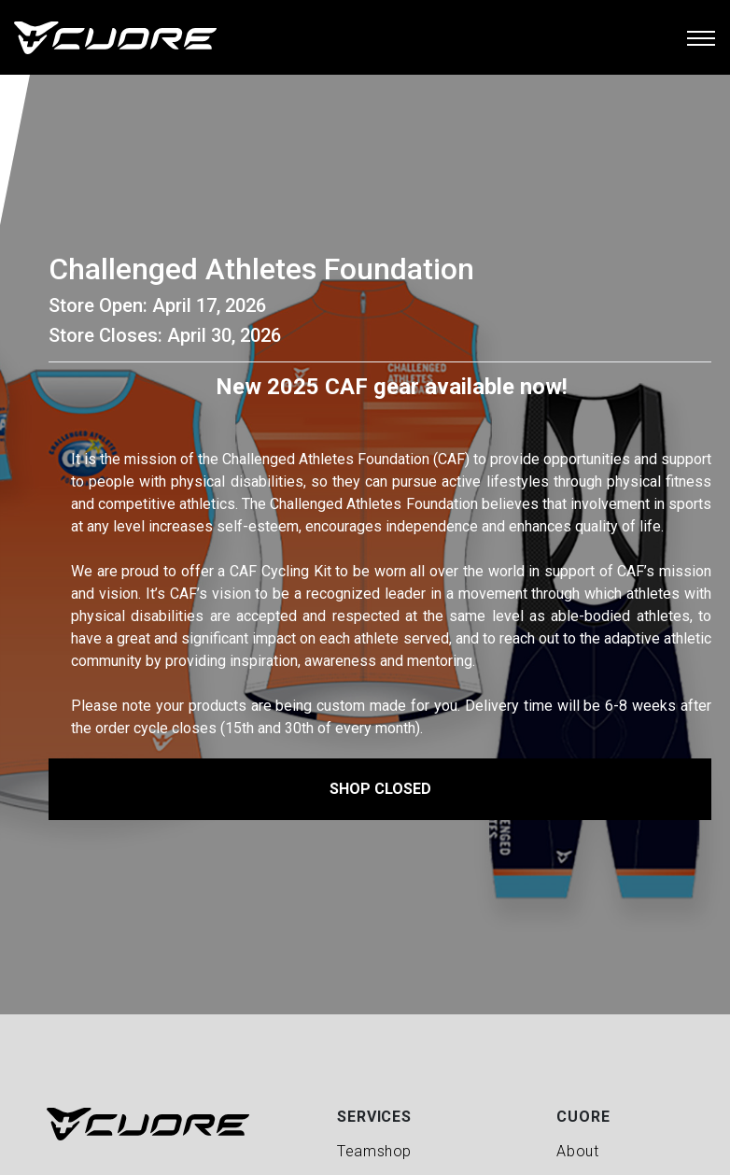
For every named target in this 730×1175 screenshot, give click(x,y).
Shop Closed (380, 789)
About (577, 1151)
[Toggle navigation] (701, 37)
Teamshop (374, 1151)
